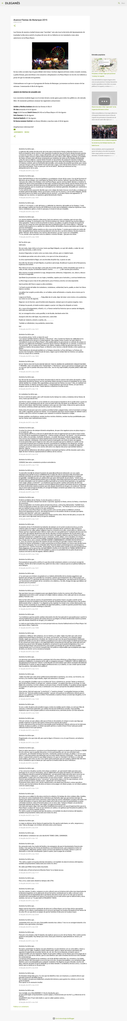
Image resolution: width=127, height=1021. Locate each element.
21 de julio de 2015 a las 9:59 (28, 609)
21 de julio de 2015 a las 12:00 (29, 651)
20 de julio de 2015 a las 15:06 (29, 554)
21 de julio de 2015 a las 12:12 (29, 669)
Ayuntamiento (18, 132)
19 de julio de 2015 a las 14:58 (29, 237)
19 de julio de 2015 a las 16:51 (29, 329)
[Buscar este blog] (116, 3)
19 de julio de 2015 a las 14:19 (29, 211)
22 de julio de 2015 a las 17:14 (29, 815)
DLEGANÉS (12, 3)
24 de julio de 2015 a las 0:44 (28, 927)
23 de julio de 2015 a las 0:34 (28, 827)
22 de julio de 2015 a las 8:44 (28, 763)
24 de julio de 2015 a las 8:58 (28, 968)
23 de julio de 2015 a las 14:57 (29, 900)
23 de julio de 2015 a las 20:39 (29, 914)
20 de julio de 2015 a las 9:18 (28, 454)
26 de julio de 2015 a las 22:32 (29, 985)
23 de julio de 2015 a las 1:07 (28, 838)
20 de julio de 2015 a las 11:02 (29, 465)
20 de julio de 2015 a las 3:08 (28, 422)
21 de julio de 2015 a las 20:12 (29, 730)
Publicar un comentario (21, 1006)
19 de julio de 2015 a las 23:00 (29, 372)
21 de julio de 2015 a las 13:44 (29, 699)
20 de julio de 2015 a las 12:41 (29, 519)
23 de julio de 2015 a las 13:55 (29, 883)
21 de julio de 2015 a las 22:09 (29, 742)
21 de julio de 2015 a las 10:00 (29, 628)
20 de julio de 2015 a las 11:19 (29, 492)
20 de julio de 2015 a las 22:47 (29, 585)
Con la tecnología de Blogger (63, 1018)
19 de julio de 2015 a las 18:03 (29, 356)
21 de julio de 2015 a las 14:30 (29, 713)
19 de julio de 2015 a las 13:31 (29, 170)
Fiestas (27, 132)
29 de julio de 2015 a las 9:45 (28, 1002)
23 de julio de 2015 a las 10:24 (29, 854)
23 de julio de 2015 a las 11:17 (29, 873)
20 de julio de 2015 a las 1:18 (28, 389)
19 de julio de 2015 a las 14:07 (29, 197)
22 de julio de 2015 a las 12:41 (29, 788)
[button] (14, 26)
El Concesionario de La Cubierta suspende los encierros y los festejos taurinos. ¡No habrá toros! (104, 142)
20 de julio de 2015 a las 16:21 (29, 568)
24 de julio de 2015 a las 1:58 (28, 941)
